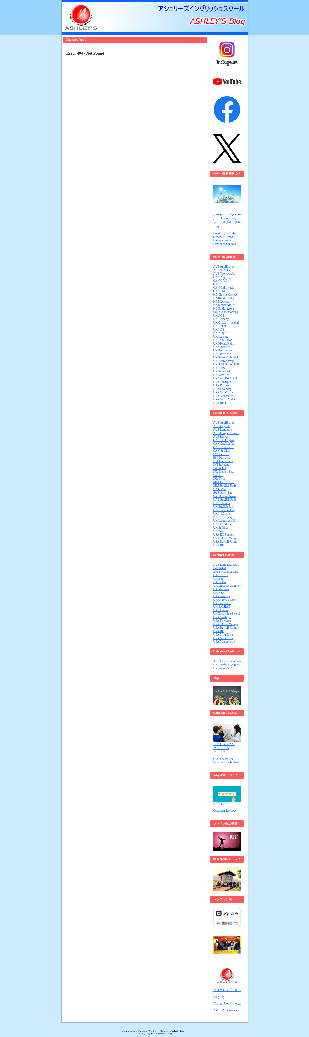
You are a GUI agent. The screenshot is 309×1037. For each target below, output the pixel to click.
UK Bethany (221, 319)
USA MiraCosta (223, 392)
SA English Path (223, 492)
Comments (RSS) (163, 1033)
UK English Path (223, 506)
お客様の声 (227, 796)
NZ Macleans (221, 301)
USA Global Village (225, 538)
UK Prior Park (222, 354)
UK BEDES (220, 575)
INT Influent (221, 464)
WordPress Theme (157, 1031)
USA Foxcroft (221, 385)
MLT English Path (224, 485)
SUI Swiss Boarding (225, 312)
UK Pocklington (223, 350)
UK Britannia (221, 503)
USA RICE (220, 403)
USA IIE (218, 545)
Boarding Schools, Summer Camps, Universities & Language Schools (224, 238)
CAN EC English (223, 440)
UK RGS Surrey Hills (226, 364)
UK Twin (219, 531)
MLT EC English (223, 482)
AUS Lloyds (221, 436)
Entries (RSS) (143, 1033)
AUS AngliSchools (225, 266)
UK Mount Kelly (223, 343)
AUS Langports (222, 429)
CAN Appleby (222, 277)
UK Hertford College (226, 664)
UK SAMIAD (221, 606)
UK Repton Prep (223, 361)
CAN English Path (224, 443)
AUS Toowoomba (224, 273)
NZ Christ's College (225, 294)
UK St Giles (220, 527)
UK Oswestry (221, 347)
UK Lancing (221, 336)
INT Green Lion (223, 461)
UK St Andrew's (223, 524)
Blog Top (219, 997)
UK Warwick (221, 375)
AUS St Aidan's (222, 270)
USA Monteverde (224, 396)
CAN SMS (220, 291)
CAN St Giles (221, 450)
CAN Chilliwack (223, 287)
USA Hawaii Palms (225, 541)
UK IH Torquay (222, 517)
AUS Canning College (227, 661)
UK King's (219, 333)
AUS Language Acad (226, 433)
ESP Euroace (221, 454)
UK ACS (218, 315)
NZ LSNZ (219, 489)
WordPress (138, 1031)
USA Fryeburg (222, 389)
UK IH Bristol (222, 513)
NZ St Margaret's (223, 308)
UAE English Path (224, 499)
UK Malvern (221, 589)
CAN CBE (219, 284)
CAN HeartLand (223, 447)
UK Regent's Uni (223, 668)
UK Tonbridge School (226, 613)
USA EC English (223, 534)
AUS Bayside (221, 426)
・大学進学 (224, 222)
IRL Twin (219, 478)
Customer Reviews (224, 810)
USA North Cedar (224, 399)
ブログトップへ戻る (227, 990)
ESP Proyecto (221, 457)
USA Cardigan (222, 382)
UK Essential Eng (224, 510)
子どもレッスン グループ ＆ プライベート (227, 739)
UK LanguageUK (224, 520)
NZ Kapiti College (224, 298)
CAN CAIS (220, 280)
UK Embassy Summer (227, 585)
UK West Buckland (225, 378)
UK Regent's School (225, 357)
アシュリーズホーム (227, 1003)
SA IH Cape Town (224, 496)
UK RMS (219, 368)
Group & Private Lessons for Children (226, 760)
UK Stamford (221, 371)
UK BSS (218, 578)
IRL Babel (219, 468)
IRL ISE (218, 475)
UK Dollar (219, 326)
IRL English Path (223, 471)
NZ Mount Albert (224, 305)
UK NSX (219, 592)
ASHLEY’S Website (226, 1010)
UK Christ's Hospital (226, 322)
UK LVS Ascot (222, 340)
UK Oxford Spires (224, 599)
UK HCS (218, 329)
